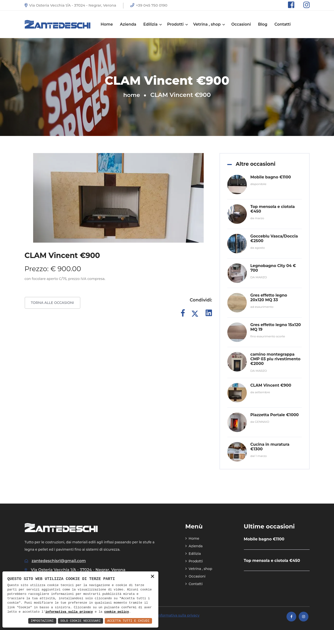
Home (107, 24)
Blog (262, 24)
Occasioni (241, 24)
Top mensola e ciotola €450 (272, 560)
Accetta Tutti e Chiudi (127, 620)
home (131, 94)
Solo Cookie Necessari (76, 620)
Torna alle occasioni (52, 302)
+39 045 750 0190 (148, 5)
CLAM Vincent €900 (270, 385)
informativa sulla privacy (69, 611)
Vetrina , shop (208, 24)
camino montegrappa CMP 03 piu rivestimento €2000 (275, 359)
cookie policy (116, 611)
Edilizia (152, 24)
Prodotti (177, 24)
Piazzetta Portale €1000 (274, 415)
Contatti (282, 24)
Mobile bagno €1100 (270, 177)
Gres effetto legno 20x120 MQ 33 (268, 297)
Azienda (128, 24)
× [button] (152, 577)
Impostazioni (36, 620)
